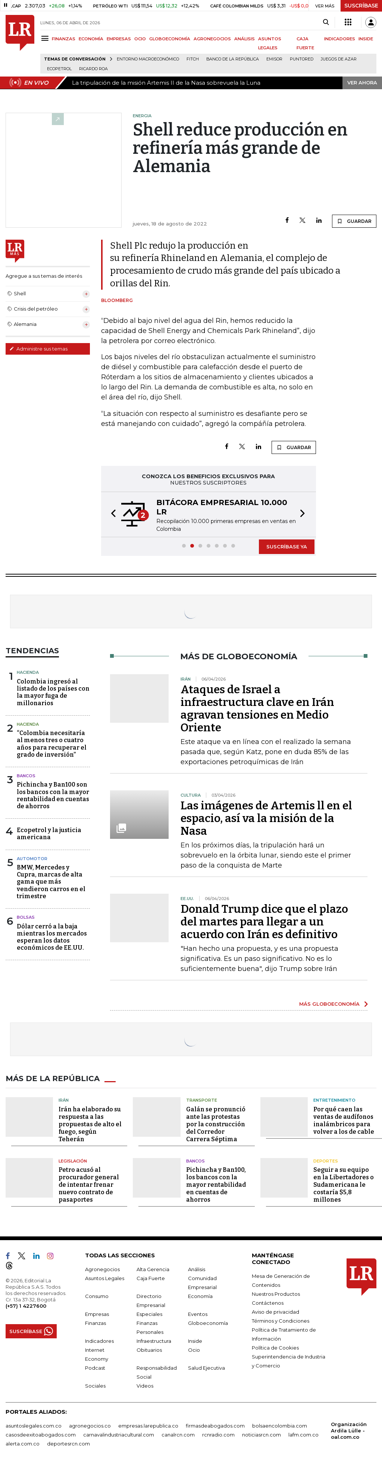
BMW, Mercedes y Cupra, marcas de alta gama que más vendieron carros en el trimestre (51, 882)
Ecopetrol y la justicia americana (49, 834)
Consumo (97, 1296)
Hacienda (28, 672)
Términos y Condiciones (280, 1321)
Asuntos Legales (104, 1278)
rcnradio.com (218, 1435)
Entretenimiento (334, 1100)
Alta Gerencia (153, 1269)
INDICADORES (339, 38)
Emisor (274, 59)
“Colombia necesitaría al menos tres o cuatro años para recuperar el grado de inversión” (52, 743)
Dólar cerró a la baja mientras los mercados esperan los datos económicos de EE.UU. (52, 937)
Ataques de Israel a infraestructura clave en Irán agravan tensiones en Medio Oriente (257, 708)
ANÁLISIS (244, 38)
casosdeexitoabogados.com (41, 1435)
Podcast (95, 1368)
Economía (200, 1296)
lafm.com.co (303, 1435)
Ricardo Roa (93, 68)
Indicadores (99, 1341)
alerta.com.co (23, 1444)
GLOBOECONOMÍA (169, 38)
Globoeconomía (208, 1323)
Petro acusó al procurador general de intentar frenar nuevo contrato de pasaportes (89, 1184)
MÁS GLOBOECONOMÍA (329, 1004)
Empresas (97, 1314)
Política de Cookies (275, 1348)
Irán (64, 1100)
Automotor (32, 858)
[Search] (326, 22)
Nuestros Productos (276, 1294)
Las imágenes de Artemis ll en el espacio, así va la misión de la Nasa (266, 818)
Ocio (194, 1350)
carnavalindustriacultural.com (118, 1435)
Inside (195, 1341)
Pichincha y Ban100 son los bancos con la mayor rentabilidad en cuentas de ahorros (53, 795)
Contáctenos (268, 1303)
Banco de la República (232, 59)
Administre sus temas (38, 349)
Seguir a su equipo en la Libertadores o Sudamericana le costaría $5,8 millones (343, 1184)
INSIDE (365, 38)
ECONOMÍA (91, 38)
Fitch (193, 59)
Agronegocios (102, 1269)
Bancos (26, 775)
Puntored (301, 59)
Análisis (196, 1269)
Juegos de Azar (339, 59)
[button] (111, 514)
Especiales (149, 1314)
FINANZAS (63, 38)
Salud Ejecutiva (206, 1368)
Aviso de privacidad (275, 1312)
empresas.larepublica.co (148, 1426)
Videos (145, 1386)
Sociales (95, 1386)
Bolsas (26, 917)
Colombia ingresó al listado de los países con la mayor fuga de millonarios (53, 692)
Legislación (73, 1161)
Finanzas (95, 1323)
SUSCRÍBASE (361, 5)
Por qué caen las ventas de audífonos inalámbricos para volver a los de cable (343, 1120)
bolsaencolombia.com (279, 1426)
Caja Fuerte (151, 1278)
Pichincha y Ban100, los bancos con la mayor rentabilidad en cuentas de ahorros (216, 1184)
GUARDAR (354, 221)
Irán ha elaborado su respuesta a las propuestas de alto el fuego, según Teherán (90, 1124)
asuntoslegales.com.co (34, 1426)
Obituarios (149, 1350)
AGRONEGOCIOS (212, 38)
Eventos (197, 1314)
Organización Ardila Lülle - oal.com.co (349, 1430)
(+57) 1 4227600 (26, 1306)
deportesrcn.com (68, 1444)
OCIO (140, 38)
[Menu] (46, 38)
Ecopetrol (59, 68)
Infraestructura (154, 1341)
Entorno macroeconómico (148, 59)
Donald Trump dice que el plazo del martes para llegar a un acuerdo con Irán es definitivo (264, 921)
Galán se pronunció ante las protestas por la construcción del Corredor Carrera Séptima (215, 1124)
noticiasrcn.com (261, 1435)
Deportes (325, 1161)
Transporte (201, 1100)
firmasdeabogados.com (215, 1426)
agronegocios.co (90, 1426)
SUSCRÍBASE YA (286, 547)
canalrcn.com (178, 1435)
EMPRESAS (119, 38)
